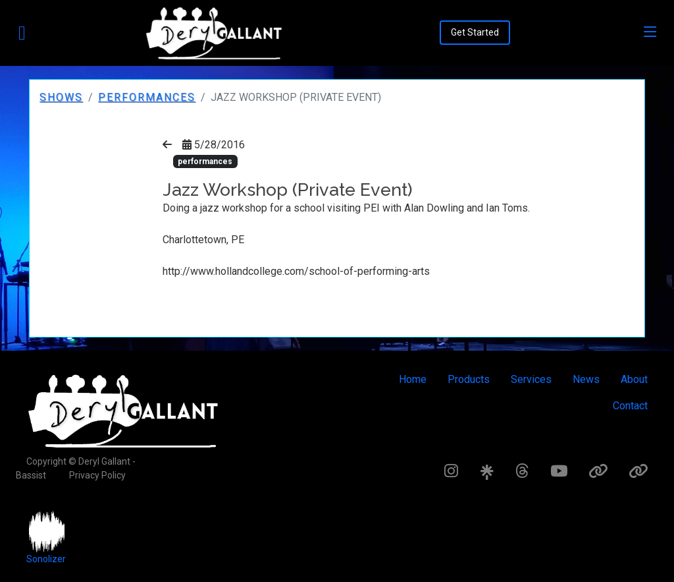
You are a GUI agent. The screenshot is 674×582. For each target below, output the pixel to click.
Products (469, 379)
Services (531, 379)
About (634, 379)
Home (413, 379)
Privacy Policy (97, 475)
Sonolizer (46, 559)
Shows (61, 97)
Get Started (475, 32)
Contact (630, 405)
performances (146, 97)
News (586, 379)
